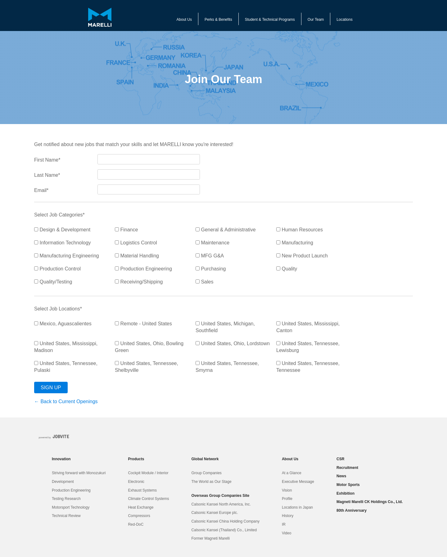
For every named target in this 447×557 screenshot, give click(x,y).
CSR (340, 459)
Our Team (316, 19)
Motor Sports (348, 485)
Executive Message (298, 481)
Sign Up (51, 387)
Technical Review (66, 516)
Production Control (57, 268)
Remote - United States (143, 323)
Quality (286, 268)
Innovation (61, 459)
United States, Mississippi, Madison (65, 347)
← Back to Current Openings (66, 401)
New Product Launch (302, 255)
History (287, 516)
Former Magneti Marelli (210, 538)
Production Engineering (143, 268)
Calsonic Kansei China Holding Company (225, 521)
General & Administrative (226, 229)
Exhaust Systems (142, 490)
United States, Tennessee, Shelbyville (146, 367)
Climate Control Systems (148, 499)
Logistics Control (136, 242)
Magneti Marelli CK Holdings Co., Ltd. (369, 502)
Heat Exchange (140, 507)
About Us (184, 19)
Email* (41, 190)
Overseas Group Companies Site (220, 495)
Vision (287, 490)
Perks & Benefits (218, 19)
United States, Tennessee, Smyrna (227, 367)
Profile (287, 499)
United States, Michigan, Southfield (225, 327)
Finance (126, 229)
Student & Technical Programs (270, 19)
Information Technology (62, 242)
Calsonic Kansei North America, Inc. (221, 504)
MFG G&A (210, 255)
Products (136, 459)
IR (284, 524)
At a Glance (291, 473)
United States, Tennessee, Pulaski (65, 367)
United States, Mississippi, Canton (308, 327)
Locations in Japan (297, 507)
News (341, 476)
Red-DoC (135, 524)
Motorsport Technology (70, 507)
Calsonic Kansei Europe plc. (214, 512)
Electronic (136, 481)
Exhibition (345, 493)
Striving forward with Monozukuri (79, 473)
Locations (344, 19)
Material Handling (137, 255)
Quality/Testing (53, 281)
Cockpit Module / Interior (148, 473)
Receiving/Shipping (139, 281)
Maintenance (212, 242)
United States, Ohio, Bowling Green (149, 347)
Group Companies (206, 473)
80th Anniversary (351, 510)
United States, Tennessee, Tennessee (308, 367)
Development (63, 481)
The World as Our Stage (211, 481)
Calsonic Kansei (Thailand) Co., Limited (224, 530)
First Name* (47, 160)
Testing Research (66, 499)
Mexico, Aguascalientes (63, 323)
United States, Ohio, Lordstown (233, 343)
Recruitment (347, 468)
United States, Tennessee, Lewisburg (308, 347)
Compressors (139, 516)
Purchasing (211, 268)
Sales (204, 281)
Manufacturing (294, 242)
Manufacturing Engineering (66, 255)
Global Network (205, 459)
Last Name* (47, 175)
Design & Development (62, 229)
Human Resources (299, 229)
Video (286, 533)
